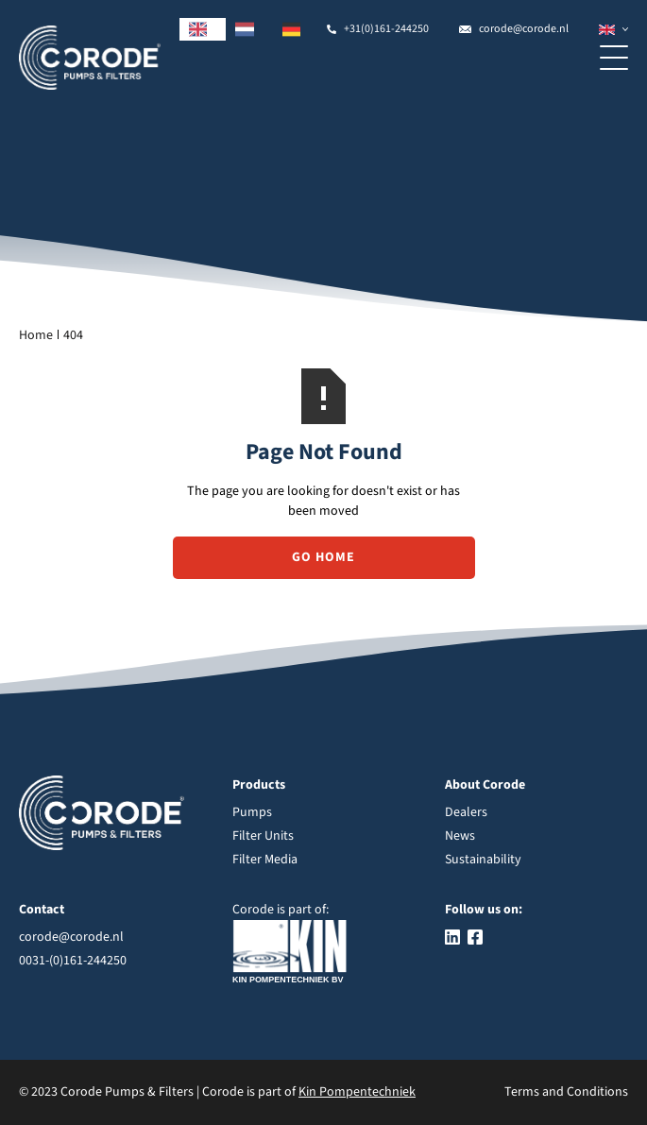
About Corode (485, 785)
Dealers (466, 812)
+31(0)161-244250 (386, 29)
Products (258, 785)
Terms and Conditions (566, 1091)
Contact (41, 909)
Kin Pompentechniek (357, 1091)
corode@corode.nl (524, 29)
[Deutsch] (296, 29)
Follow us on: (483, 909)
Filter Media (265, 859)
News (460, 836)
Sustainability (483, 859)
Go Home (323, 557)
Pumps (252, 812)
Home (36, 335)
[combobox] (203, 29)
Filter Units (263, 836)
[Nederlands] (249, 29)
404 (73, 335)
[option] (249, 29)
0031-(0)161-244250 (73, 960)
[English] (203, 29)
